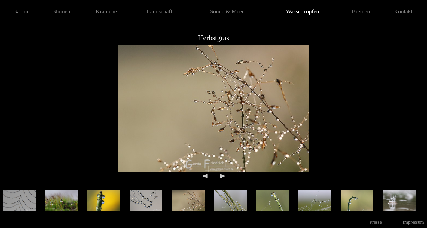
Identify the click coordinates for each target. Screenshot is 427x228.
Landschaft (159, 11)
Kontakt (403, 11)
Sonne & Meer (227, 11)
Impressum (413, 222)
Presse (376, 222)
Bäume (21, 11)
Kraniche (106, 11)
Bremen (361, 11)
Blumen (61, 11)
